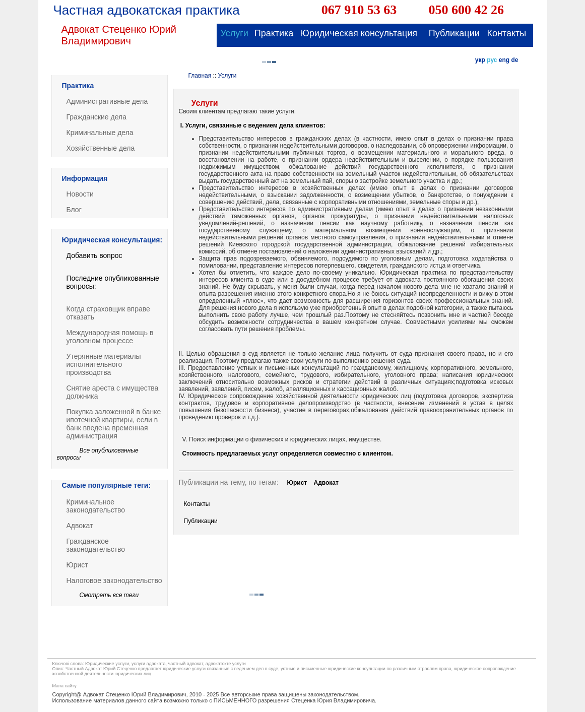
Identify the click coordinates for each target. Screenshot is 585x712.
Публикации (201, 521)
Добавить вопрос (94, 255)
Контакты (197, 503)
